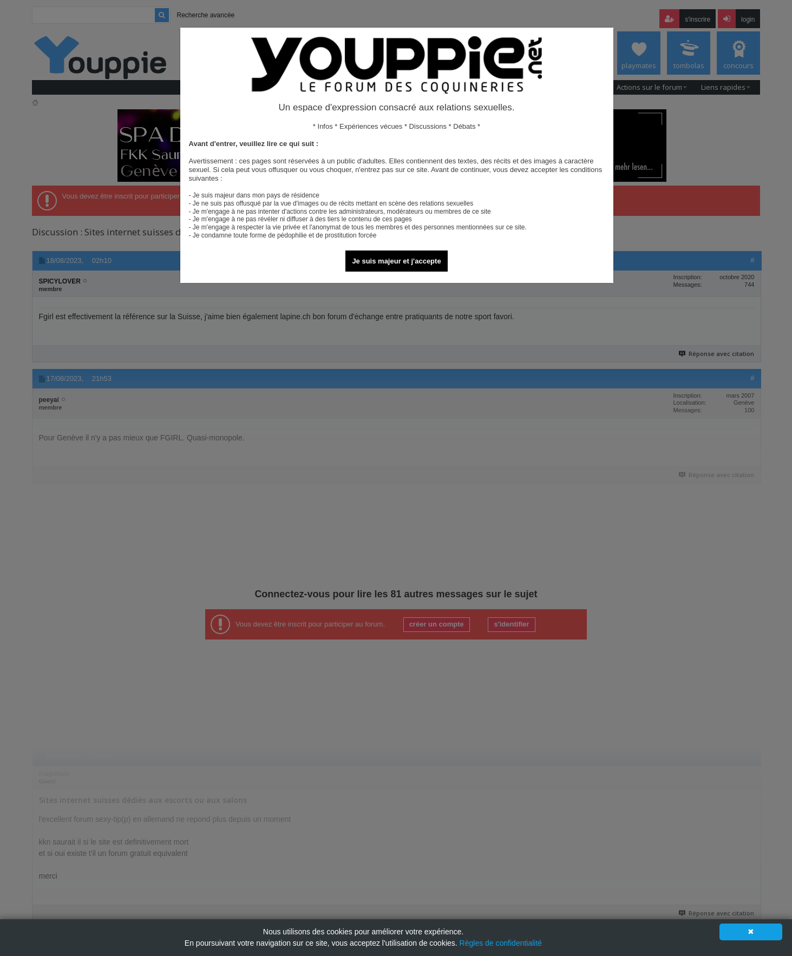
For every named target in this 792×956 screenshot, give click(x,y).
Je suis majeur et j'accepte (396, 261)
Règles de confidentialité (501, 943)
